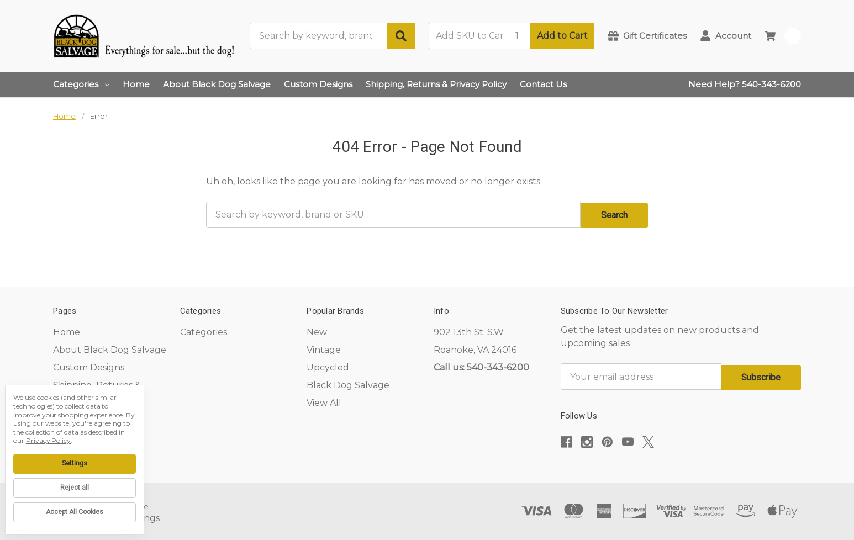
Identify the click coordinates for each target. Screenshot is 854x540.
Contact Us (543, 84)
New (317, 331)
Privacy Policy (48, 440)
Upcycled (328, 366)
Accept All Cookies (74, 512)
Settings (74, 463)
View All (324, 401)
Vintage (324, 348)
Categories (81, 84)
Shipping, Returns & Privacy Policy (436, 84)
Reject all (74, 487)
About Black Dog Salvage (217, 84)
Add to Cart (562, 35)
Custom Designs (318, 84)
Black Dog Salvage (348, 384)
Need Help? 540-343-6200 (744, 84)
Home (136, 84)
